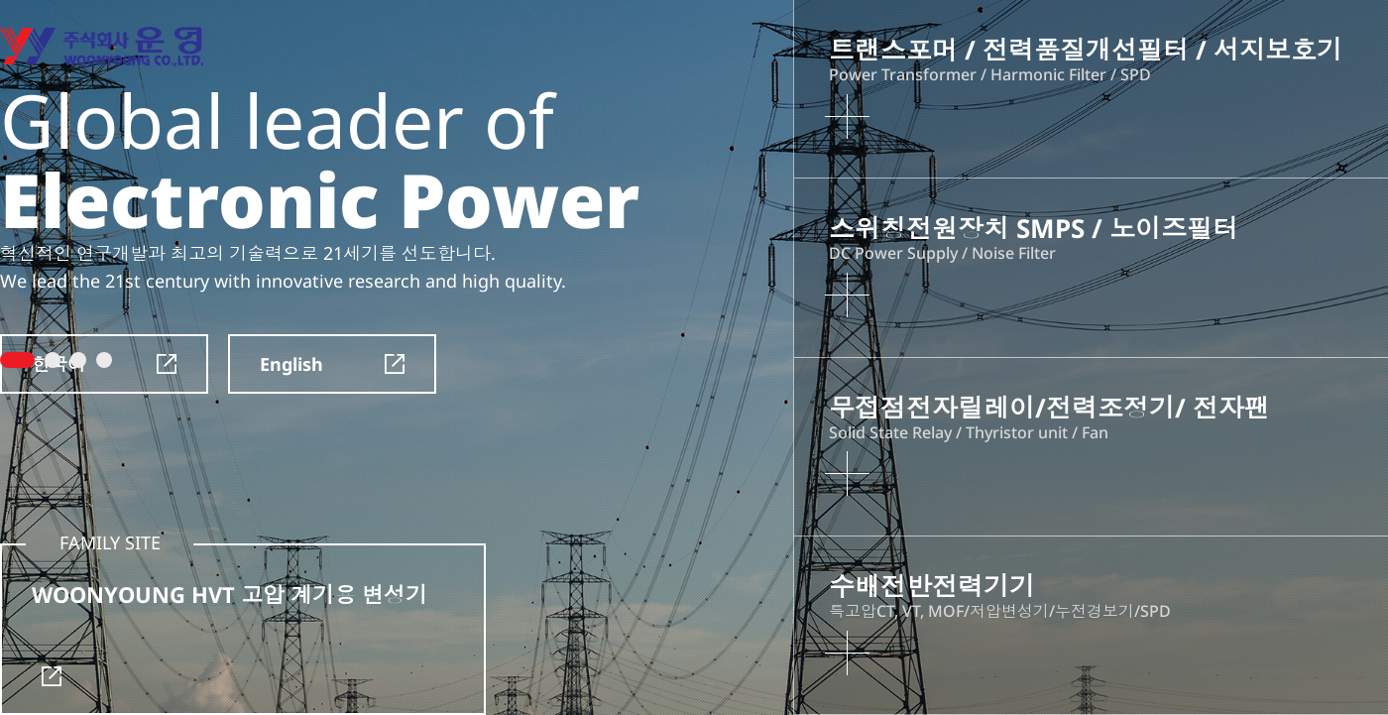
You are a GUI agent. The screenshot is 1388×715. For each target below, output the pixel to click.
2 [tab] (52, 360)
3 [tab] (78, 360)
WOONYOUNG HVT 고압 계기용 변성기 (229, 632)
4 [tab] (104, 360)
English (332, 364)
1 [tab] (17, 360)
